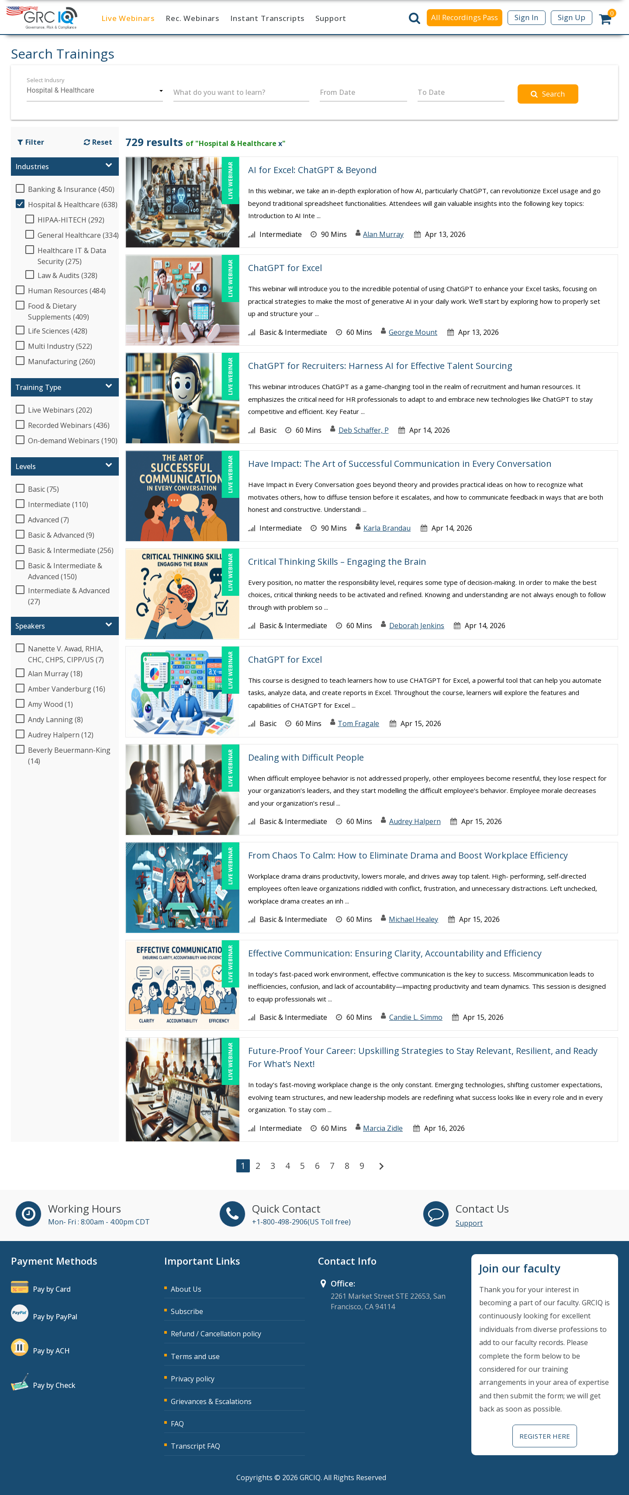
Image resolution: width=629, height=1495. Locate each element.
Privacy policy (192, 1379)
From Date (337, 92)
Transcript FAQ (195, 1446)
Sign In (527, 17)
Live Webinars (128, 18)
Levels (25, 466)
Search (548, 94)
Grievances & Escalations (211, 1401)
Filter (30, 142)
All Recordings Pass (464, 17)
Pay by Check (54, 1385)
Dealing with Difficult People (306, 757)
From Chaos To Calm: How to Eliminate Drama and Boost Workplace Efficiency (408, 855)
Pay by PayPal (55, 1316)
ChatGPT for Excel (285, 268)
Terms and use (195, 1356)
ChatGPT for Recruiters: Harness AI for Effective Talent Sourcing (380, 366)
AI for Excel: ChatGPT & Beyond (312, 170)
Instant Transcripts (267, 18)
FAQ (177, 1424)
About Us (186, 1289)
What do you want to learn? (219, 92)
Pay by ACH (51, 1351)
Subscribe (187, 1311)
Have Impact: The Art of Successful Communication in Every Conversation (400, 463)
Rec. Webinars (192, 18)
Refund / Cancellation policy (216, 1334)
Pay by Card (52, 1289)
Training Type (38, 387)
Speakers (30, 626)
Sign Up (571, 17)
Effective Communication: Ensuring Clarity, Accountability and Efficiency (395, 953)
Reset (98, 142)
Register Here (544, 1436)
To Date (431, 92)
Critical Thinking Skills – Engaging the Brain (337, 561)
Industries (32, 166)
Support (330, 18)
